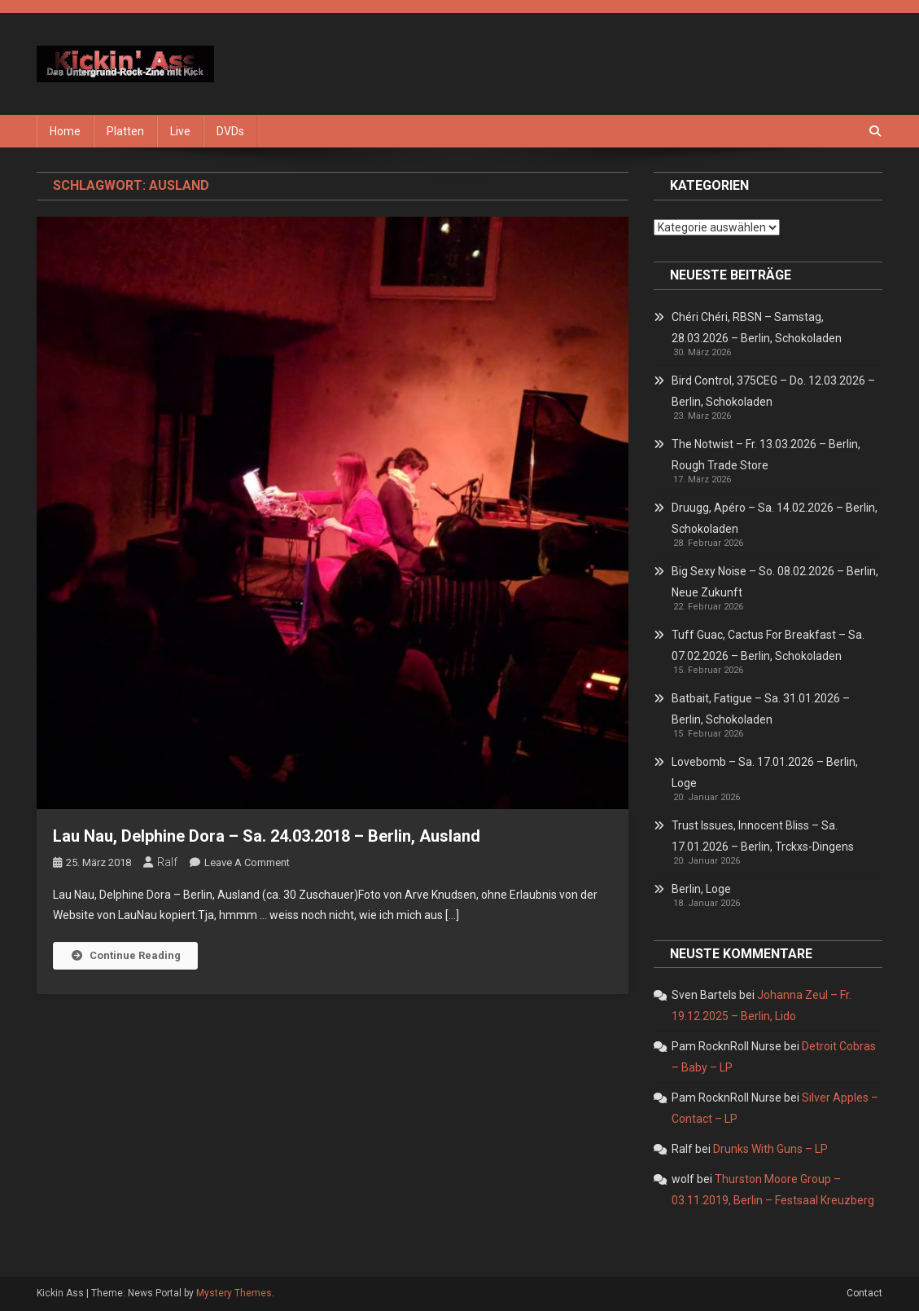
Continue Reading (125, 955)
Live (180, 131)
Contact (864, 1293)
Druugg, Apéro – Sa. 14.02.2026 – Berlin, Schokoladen (774, 518)
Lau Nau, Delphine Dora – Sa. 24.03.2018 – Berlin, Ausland (266, 836)
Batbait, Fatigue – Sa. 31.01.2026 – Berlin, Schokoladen (761, 709)
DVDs (230, 131)
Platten (125, 131)
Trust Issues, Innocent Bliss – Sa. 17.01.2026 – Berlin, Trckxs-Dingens (763, 836)
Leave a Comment (247, 862)
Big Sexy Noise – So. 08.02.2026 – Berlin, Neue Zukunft (775, 582)
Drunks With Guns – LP (770, 1148)
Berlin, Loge (701, 888)
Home (65, 131)
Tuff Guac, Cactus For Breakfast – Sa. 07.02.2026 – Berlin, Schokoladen (768, 645)
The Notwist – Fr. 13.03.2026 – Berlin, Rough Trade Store (766, 455)
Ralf (167, 862)
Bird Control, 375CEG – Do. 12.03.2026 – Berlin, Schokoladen (773, 391)
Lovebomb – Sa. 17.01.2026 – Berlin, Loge (765, 772)
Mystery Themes (234, 1293)
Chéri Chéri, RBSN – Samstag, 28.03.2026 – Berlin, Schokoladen (757, 327)
